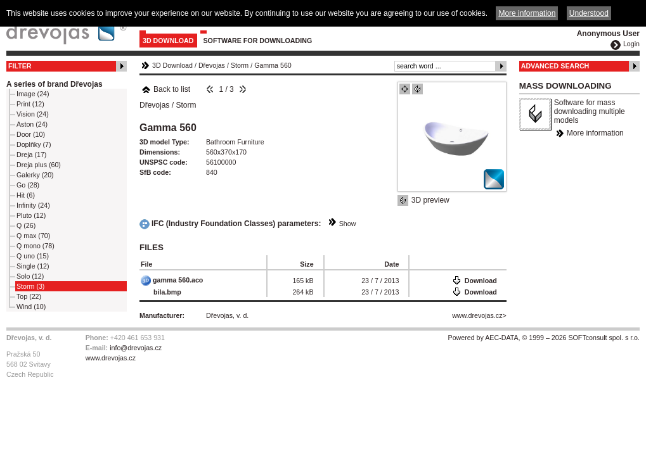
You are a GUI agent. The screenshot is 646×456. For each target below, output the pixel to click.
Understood (589, 13)
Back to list (165, 89)
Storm (240, 65)
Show (347, 223)
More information (595, 133)
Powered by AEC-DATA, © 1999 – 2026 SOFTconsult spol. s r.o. (544, 337)
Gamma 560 (273, 65)
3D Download (168, 40)
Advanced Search (555, 66)
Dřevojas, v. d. (227, 315)
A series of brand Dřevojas (54, 84)
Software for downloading (258, 40)
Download (481, 280)
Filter (20, 66)
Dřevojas (211, 65)
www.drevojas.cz (477, 315)
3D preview (430, 200)
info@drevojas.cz (136, 348)
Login (631, 44)
